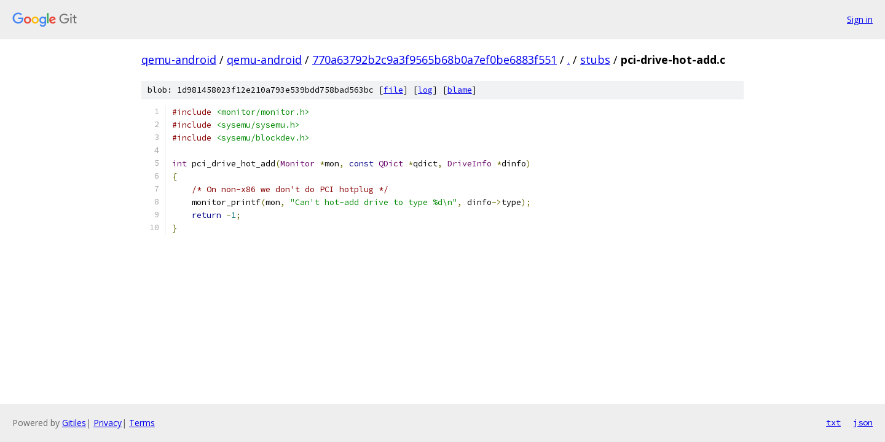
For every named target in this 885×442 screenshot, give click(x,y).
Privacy (107, 422)
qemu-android (178, 59)
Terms (142, 422)
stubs (595, 59)
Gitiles (74, 422)
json (863, 422)
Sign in (860, 19)
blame (459, 90)
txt (833, 422)
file (393, 90)
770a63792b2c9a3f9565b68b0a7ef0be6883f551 (434, 59)
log (425, 90)
